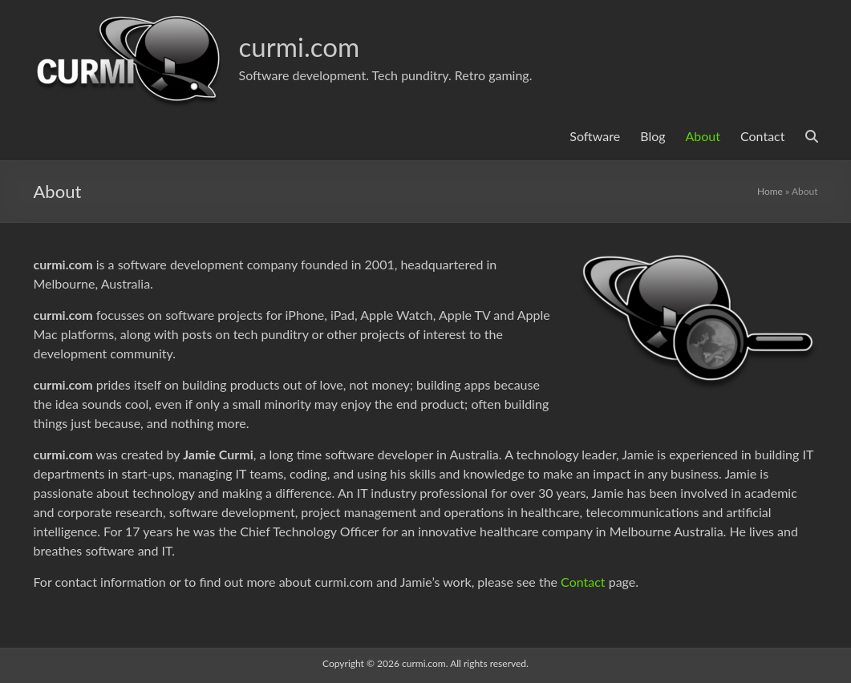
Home (770, 191)
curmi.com (305, 45)
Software (594, 135)
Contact (762, 135)
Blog (652, 135)
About (703, 135)
